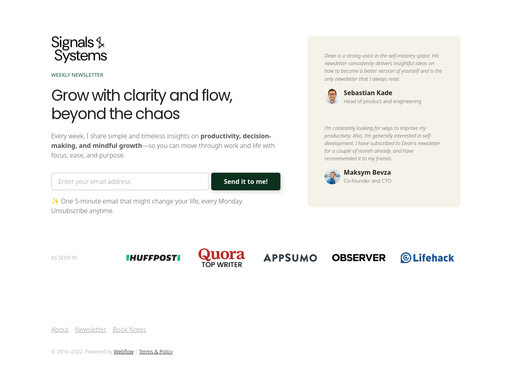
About (60, 329)
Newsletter (90, 329)
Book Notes (129, 329)
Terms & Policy (155, 351)
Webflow (124, 351)
